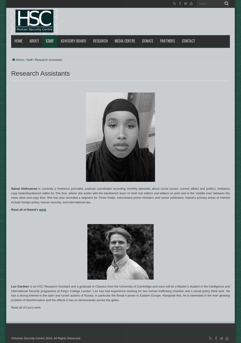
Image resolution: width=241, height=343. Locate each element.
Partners (167, 41)
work (42, 209)
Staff (50, 41)
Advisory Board (73, 41)
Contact (188, 41)
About (34, 41)
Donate (147, 41)
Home (18, 41)
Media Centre (125, 41)
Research (100, 41)
